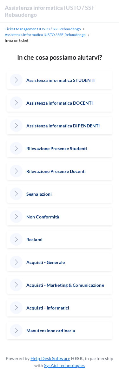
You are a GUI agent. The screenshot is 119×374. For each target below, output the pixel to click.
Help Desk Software (50, 358)
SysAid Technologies (64, 365)
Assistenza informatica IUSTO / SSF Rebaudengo (50, 11)
